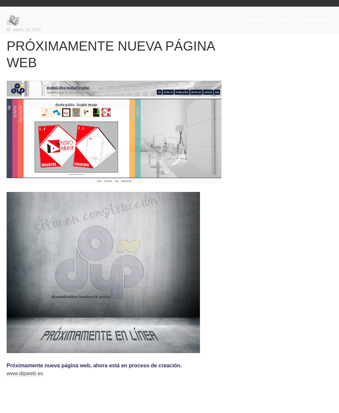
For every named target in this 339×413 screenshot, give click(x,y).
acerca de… (257, 20)
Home (285, 20)
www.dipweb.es (25, 373)
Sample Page (313, 20)
